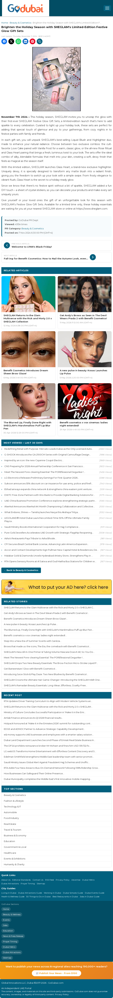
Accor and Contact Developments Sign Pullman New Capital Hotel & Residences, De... (51, 550)
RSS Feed (49, 880)
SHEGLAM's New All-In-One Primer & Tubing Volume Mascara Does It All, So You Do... (49, 652)
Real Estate (10, 824)
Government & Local (15, 847)
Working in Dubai (52, 893)
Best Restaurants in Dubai (65, 896)
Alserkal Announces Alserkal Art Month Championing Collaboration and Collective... (49, 506)
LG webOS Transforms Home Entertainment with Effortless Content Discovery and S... (50, 751)
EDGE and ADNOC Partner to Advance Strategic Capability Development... (44, 729)
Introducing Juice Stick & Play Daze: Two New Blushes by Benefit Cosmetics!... (46, 674)
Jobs (5, 925)
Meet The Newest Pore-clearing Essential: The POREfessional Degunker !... (44, 472)
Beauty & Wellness (12, 914)
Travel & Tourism (12, 830)
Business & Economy (15, 835)
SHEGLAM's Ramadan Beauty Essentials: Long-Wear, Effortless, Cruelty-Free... (45, 685)
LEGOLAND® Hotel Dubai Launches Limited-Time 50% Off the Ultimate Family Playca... (46, 519)
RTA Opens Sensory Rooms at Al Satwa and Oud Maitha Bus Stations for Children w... (50, 561)
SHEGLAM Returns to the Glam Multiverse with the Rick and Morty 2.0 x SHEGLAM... (48, 706)
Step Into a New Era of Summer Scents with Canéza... (32, 641)
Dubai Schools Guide (73, 893)
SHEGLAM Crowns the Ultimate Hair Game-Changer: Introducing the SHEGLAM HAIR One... (52, 680)
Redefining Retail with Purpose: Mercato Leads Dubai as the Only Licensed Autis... (48, 448)
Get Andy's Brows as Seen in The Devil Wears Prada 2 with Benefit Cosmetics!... (46, 613)
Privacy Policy (63, 880)
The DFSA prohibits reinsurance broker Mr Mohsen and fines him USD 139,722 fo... (47, 746)
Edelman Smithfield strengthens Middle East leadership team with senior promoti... (49, 757)
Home (4, 22)
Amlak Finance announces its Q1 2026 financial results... (33, 718)
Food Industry (11, 818)
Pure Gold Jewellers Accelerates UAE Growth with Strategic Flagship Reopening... (48, 532)
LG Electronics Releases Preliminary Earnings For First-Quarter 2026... (41, 477)
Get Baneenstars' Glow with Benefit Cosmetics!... (30, 668)
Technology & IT (12, 806)
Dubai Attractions (10, 883)
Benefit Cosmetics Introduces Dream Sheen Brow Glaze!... (36, 618)
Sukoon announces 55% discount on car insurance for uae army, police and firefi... (48, 483)
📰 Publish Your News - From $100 (56, 973)
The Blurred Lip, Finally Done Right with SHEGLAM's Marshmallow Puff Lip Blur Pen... (48, 630)
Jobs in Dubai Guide (89, 896)
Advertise (75, 880)
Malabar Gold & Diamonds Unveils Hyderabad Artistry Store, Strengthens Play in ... (48, 555)
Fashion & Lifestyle (14, 801)
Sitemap (41, 883)
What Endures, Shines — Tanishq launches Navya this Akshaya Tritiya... (41, 512)
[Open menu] (107, 8)
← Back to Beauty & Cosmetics (21, 570)
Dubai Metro (88, 880)
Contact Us (38, 880)
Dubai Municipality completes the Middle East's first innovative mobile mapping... (47, 779)
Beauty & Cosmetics (20, 22)
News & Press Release (13, 936)
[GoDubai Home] (25, 8)
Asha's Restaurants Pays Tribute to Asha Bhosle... (30, 538)
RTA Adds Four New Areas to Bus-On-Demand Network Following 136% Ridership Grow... (51, 768)
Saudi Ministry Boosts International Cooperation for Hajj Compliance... (42, 527)
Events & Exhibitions (14, 858)
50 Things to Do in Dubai (38, 896)
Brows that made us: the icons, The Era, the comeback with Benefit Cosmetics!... (47, 646)
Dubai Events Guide (94, 893)
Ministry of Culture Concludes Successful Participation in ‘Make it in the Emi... (45, 712)
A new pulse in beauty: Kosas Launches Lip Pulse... (31, 624)
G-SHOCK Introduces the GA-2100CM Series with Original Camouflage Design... (47, 454)
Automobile (10, 812)
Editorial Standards (21, 880)
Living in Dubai (8, 893)
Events (6, 920)
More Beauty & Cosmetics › (93, 270)
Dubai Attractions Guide (30, 893)
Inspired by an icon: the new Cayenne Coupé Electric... (34, 460)
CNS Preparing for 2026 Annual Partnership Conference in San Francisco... (44, 466)
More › (105, 601)
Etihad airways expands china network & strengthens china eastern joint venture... (48, 489)
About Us (5, 880)
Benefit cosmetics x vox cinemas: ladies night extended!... (35, 635)
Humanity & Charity (14, 864)
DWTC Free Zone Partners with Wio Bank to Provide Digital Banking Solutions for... (49, 495)
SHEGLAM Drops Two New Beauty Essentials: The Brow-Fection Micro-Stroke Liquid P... (51, 663)
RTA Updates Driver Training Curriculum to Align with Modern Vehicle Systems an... (48, 701)
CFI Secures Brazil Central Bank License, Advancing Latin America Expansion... (46, 544)
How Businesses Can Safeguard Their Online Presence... (34, 773)
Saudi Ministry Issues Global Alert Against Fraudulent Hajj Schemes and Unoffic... (47, 762)
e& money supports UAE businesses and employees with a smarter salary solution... (48, 734)
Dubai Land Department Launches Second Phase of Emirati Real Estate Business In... (49, 740)
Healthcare (10, 853)
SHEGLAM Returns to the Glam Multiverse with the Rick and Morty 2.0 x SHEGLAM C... (49, 607)
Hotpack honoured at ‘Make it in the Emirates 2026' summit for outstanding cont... (48, 723)
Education (9, 841)
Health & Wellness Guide (12, 896)
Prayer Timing (28, 883)
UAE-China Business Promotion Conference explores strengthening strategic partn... (50, 500)
